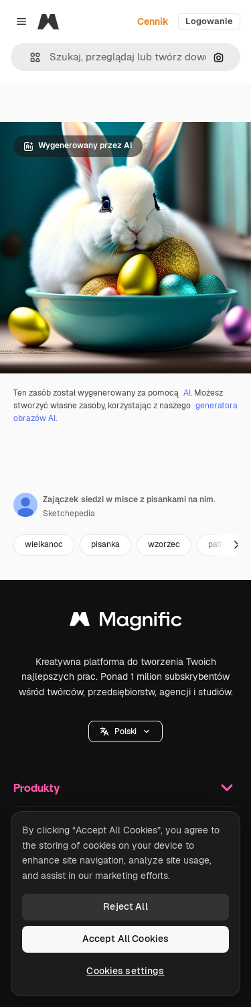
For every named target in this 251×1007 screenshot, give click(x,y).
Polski (125, 731)
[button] (29, 57)
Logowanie (209, 21)
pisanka (105, 544)
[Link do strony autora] (25, 505)
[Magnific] (48, 21)
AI (187, 393)
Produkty (125, 787)
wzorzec (164, 544)
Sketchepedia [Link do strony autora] (69, 513)
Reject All (125, 906)
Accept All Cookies (125, 939)
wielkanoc (44, 544)
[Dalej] (236, 545)
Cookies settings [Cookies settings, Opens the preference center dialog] (125, 971)
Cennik (153, 21)
